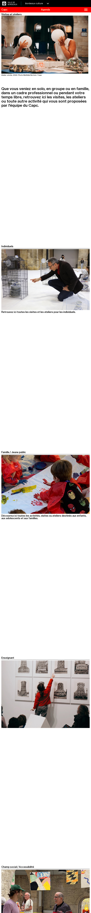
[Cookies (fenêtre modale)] (86, 908)
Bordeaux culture (37, 3)
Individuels (7, 246)
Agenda (45, 9)
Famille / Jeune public (13, 452)
